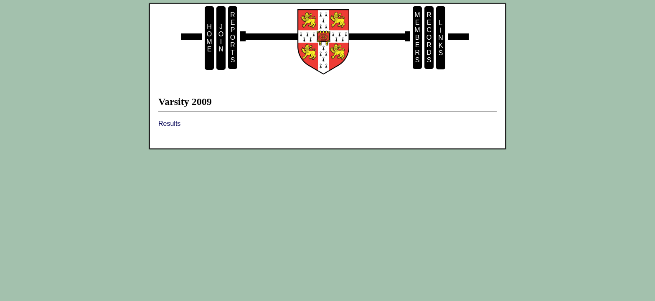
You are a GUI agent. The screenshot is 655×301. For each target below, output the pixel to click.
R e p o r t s (232, 37)
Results (169, 123)
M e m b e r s (417, 37)
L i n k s (440, 37)
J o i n (220, 38)
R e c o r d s (429, 37)
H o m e (209, 38)
